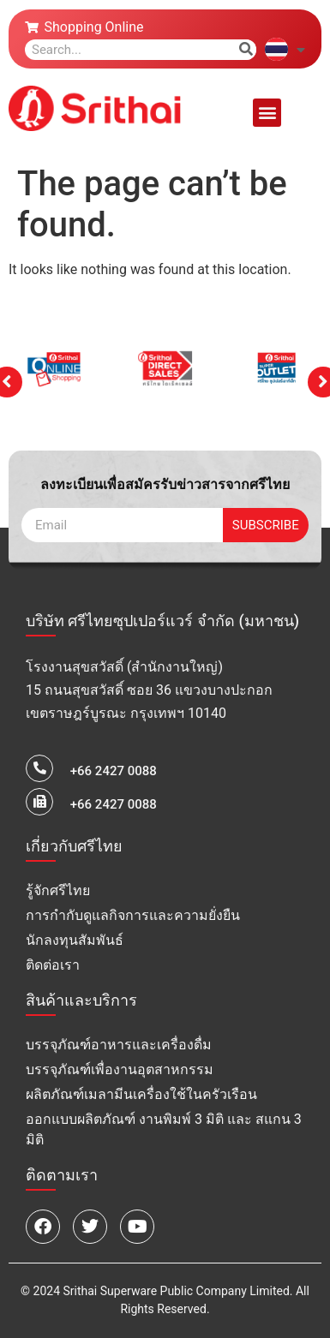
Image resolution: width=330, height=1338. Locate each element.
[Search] (246, 49)
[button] (267, 113)
